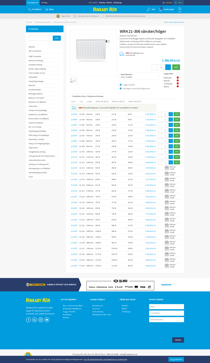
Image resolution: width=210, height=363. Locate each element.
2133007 (74, 265)
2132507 (74, 237)
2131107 (74, 157)
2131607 (74, 185)
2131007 (74, 151)
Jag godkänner (176, 359)
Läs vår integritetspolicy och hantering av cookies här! (105, 359)
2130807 (74, 141)
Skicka (178, 340)
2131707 (74, 191)
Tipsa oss (97, 308)
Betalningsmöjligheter (72, 308)
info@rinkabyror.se (128, 354)
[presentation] (169, 329)
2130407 (74, 119)
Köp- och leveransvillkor (73, 305)
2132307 (74, 225)
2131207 (74, 162)
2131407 (74, 173)
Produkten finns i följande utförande (87, 96)
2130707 (74, 135)
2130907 (74, 146)
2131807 (74, 196)
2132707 (74, 248)
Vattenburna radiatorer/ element (65, 22)
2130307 (74, 114)
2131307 (74, 168)
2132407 (74, 231)
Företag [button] (44, 2)
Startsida (29, 22)
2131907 (74, 202)
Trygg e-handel (69, 311)
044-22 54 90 (112, 354)
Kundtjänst (67, 314)
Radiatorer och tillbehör (43, 22)
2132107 (74, 214)
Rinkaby (102, 2)
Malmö (109, 2)
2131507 (74, 179)
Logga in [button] (177, 2)
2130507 (74, 125)
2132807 (74, 254)
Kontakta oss (98, 305)
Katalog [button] (165, 2)
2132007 (74, 208)
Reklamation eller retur (102, 314)
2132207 (74, 219)
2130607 (74, 130)
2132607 (74, 242)
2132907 (74, 260)
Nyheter (66, 317)
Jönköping (117, 2)
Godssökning (98, 311)
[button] (50, 9)
